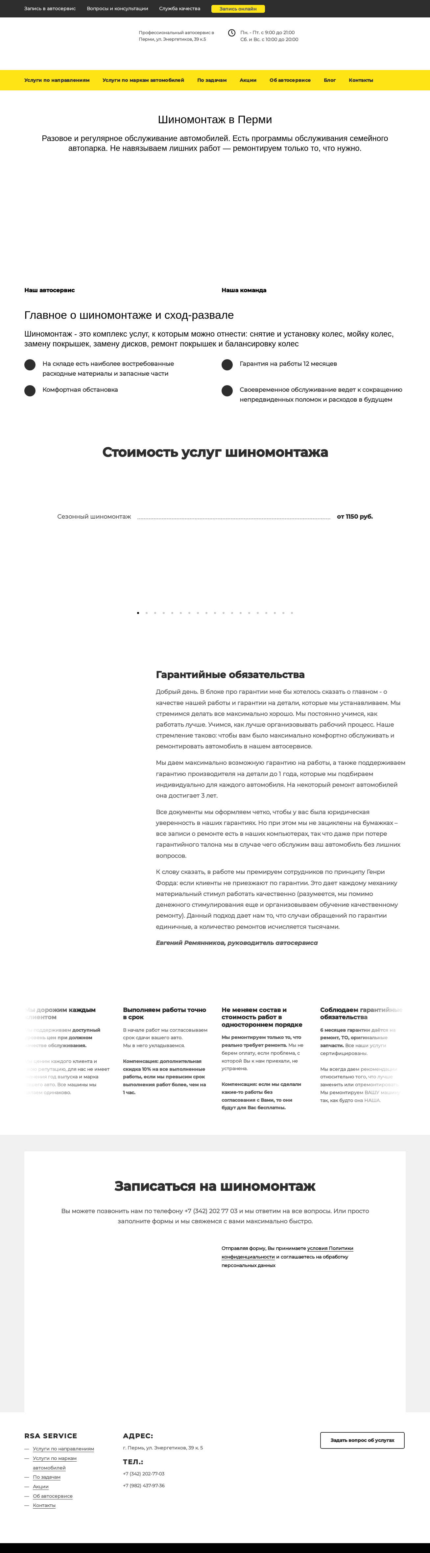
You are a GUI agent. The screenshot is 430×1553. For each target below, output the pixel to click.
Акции (248, 80)
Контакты (361, 80)
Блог (330, 80)
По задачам (212, 80)
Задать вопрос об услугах (362, 1440)
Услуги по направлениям (56, 80)
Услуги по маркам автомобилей (143, 80)
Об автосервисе (290, 80)
